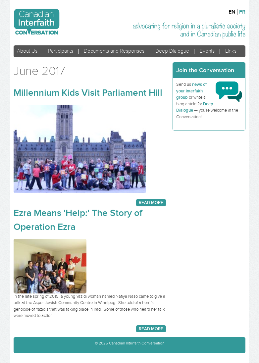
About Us (27, 51)
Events (207, 51)
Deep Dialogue (172, 51)
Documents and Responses (114, 51)
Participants (60, 51)
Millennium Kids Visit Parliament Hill (88, 93)
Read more (151, 202)
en (232, 12)
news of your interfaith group (191, 91)
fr (242, 12)
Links (230, 51)
